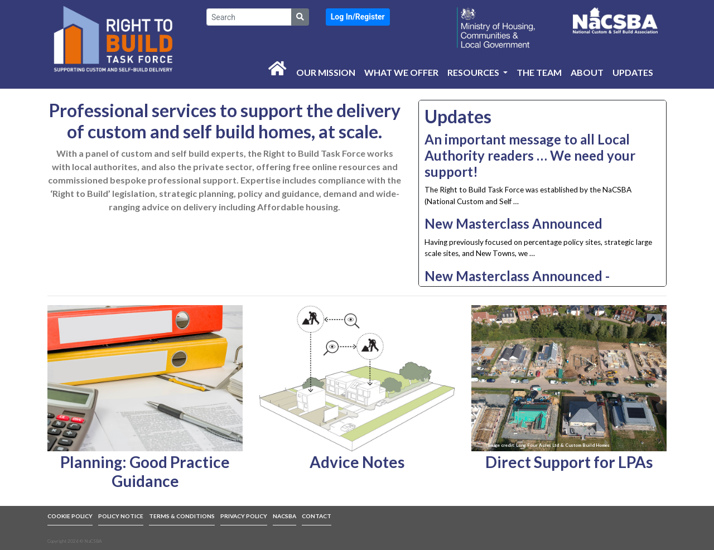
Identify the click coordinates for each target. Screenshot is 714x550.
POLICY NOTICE (120, 516)
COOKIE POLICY (70, 516)
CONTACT (316, 516)
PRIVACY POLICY (243, 516)
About (587, 72)
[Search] (249, 17)
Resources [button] (474, 72)
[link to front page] (113, 38)
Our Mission (325, 72)
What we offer (401, 72)
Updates (632, 72)
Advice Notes (357, 461)
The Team (539, 72)
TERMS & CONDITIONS (182, 516)
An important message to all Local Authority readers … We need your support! (529, 155)
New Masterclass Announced (513, 223)
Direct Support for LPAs (569, 461)
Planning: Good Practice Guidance (145, 471)
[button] (358, 17)
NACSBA (284, 516)
